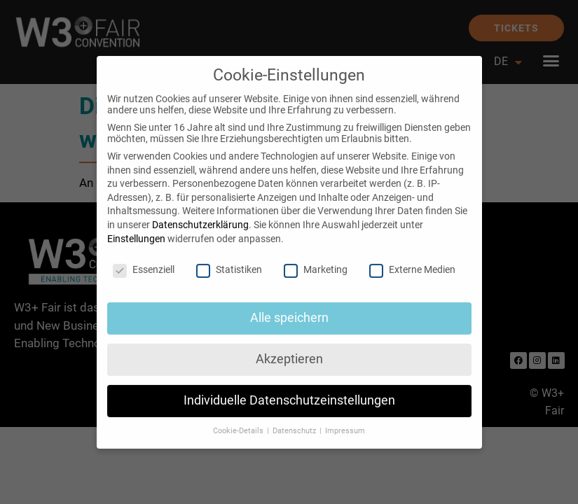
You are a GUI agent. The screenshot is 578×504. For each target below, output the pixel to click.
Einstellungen (136, 226)
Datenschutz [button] (295, 419)
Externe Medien (412, 258)
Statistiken (229, 258)
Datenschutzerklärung (200, 213)
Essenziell (143, 258)
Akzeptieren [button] (289, 348)
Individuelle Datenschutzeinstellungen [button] (289, 389)
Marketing (316, 258)
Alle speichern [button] (289, 307)
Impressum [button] (345, 419)
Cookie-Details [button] (239, 419)
